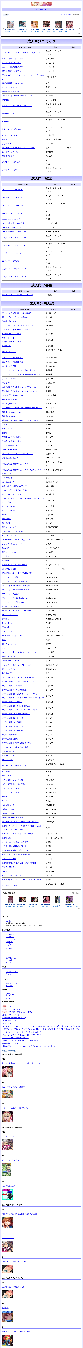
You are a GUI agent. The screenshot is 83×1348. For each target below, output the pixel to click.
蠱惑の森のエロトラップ (11, 1043)
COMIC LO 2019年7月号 (11, 219)
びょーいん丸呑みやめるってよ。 (15, 766)
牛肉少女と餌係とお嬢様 (11, 437)
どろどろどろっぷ (9, 631)
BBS (41, 9)
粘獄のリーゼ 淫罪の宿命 (12, 129)
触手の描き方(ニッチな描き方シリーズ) (17, 295)
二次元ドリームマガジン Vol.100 (14, 277)
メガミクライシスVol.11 (11, 170)
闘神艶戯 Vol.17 (8, 121)
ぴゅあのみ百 (7, 760)
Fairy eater (6, 772)
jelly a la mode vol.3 (9, 506)
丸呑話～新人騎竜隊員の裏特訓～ (15, 846)
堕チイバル (6, 383)
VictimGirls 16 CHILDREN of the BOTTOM (18, 677)
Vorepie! (5, 797)
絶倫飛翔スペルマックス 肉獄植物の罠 (17, 573)
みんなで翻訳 (44, 907)
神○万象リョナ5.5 (9, 535)
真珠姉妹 (5, 560)
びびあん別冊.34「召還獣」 (12, 722)
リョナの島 (6, 1023)
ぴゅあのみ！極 (8, 755)
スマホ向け (10, 960)
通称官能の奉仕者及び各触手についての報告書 (20, 420)
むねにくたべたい (22, 31)
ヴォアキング (21, 907)
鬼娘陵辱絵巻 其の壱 (10, 399)
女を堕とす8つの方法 (10, 87)
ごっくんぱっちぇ (9, 482)
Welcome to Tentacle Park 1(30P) (14, 1018)
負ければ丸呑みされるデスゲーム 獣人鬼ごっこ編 (21, 1063)
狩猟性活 (5, 548)
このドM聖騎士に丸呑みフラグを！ (16, 486)
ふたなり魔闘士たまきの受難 (13, 784)
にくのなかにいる (9, 644)
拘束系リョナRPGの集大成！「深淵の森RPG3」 (20, 1214)
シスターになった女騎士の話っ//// (15, 1038)
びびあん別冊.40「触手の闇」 (13, 730)
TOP (35, 9)
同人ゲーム (10, 937)
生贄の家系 (6, 346)
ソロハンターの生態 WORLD (13, 602)
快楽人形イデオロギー (10, 91)
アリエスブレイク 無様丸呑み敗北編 (16, 330)
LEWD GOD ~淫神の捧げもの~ (14, 1261)
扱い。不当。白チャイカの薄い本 (15, 317)
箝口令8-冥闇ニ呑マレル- (12, 412)
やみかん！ (6, 871)
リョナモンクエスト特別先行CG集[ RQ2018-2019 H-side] (23, 1035)
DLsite (75, 893)
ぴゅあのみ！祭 (8, 751)
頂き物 (8, 998)
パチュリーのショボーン (11, 661)
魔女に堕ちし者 (8, 805)
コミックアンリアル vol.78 (12, 197)
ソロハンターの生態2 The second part (16, 586)
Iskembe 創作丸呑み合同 (11, 334)
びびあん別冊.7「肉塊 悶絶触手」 (15, 690)
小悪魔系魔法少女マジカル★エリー (16, 464)
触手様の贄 (6, 523)
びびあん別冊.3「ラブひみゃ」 (14, 686)
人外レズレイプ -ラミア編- (12, 531)
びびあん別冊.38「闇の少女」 (13, 726)
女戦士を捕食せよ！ (10, 404)
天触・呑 (5, 627)
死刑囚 (4, 515)
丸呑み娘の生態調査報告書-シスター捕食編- (19, 863)
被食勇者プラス (8, 673)
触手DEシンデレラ (9, 527)
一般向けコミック (12, 983)
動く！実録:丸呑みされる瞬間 (13, 1087)
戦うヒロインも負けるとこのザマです (17, 106)
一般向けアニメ (12, 972)
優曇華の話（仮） (9, 352)
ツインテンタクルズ (10, 615)
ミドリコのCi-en (11, 995)
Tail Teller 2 (6, 1308)
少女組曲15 (6, 100)
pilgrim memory (7, 143)
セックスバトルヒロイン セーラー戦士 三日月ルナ (21, 1032)
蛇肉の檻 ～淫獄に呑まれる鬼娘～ (21, 1012)
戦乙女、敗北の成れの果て (12, 67)
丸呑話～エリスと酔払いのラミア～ (16, 842)
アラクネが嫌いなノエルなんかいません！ (18, 325)
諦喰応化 (5, 619)
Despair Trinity (7, 623)
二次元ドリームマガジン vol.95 (14, 253)
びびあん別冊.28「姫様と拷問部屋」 (16, 714)
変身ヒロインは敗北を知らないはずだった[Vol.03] (21, 1040)
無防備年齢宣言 (8, 156)
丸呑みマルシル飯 (9, 859)
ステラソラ (12, 1006)
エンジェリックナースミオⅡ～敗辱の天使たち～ (21, 374)
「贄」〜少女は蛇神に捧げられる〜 (16, 1108)
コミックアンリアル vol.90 (12, 213)
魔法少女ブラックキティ (11, 1015)
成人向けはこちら (66, 15)
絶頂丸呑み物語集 (9, 569)
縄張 (4, 640)
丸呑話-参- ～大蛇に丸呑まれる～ (15, 850)
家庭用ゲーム (11, 958)
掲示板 (8, 921)
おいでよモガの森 (9, 379)
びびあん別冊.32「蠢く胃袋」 (13, 718)
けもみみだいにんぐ (10, 458)
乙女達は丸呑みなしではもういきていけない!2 (20, 391)
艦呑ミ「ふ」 (7, 429)
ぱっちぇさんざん (9, 669)
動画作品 (9, 942)
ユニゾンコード (8, 1136)
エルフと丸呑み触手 (10, 366)
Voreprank (55, 907)
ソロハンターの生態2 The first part (15, 581)
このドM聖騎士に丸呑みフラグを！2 (16, 490)
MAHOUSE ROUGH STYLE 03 (13, 817)
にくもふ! (6, 648)
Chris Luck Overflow (9, 449)
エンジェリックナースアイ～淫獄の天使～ (18, 370)
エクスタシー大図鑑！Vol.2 (12, 358)
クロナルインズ (14, 1009)
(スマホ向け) (13, 939)
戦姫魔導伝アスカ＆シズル (12, 83)
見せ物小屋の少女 (9, 867)
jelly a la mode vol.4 (9, 510)
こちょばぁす (7, 478)
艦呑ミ (4, 424)
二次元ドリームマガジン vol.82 (14, 245)
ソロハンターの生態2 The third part (15, 590)
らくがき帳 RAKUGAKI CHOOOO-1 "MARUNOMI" (21, 880)
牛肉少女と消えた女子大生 (12, 441)
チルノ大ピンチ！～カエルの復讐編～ (17, 610)
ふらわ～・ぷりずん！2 (11, 792)
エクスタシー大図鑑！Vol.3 (12, 362)
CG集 (8, 946)
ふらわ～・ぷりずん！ (10, 788)
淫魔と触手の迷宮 (9, 1020)
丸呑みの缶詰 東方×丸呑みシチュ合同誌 (17, 834)
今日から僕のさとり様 (10, 445)
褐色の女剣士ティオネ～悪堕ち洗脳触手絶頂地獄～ (22, 408)
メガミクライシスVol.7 (11, 162)
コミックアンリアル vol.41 (12, 190)
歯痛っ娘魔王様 (10, 905)
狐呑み (4, 433)
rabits (66, 31)
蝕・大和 (5, 556)
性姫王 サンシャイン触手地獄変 (14, 565)
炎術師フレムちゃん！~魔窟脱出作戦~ (16, 1331)
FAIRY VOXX (7, 776)
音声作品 (9, 948)
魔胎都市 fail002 (8, 813)
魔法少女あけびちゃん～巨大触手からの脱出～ (20, 822)
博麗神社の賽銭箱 (9, 656)
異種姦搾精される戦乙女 (11, 71)
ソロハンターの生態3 (10, 594)
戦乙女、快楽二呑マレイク (12, 59)
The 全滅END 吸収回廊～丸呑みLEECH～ (18, 540)
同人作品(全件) (11, 934)
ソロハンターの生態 (10, 577)
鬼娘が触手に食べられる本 (12, 395)
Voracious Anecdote (9, 801)
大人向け (9, 962)
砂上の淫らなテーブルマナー (13, 494)
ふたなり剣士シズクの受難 (12, 780)
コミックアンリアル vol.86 (12, 205)
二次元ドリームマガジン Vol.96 (14, 261)
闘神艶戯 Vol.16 (8, 113)
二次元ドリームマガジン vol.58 (14, 238)
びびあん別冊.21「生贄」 (12, 702)
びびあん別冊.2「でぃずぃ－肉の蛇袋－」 (18, 681)
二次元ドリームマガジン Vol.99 (14, 269)
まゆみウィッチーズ (10, 152)
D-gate (8, 993)
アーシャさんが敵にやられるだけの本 (17, 313)
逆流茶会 (7, 31)
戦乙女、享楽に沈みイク (11, 63)
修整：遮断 (6, 519)
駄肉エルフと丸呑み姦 (10, 606)
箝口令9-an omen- (8, 416)
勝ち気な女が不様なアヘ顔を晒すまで (17, 96)
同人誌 (8, 944)
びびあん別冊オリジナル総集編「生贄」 (17, 743)
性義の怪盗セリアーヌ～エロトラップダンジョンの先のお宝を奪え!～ (29, 1046)
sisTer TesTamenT (8, 1186)
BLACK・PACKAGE (10, 135)
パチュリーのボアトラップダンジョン (17, 665)
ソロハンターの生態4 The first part (15, 598)
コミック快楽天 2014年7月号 (13, 223)
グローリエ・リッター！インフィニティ (17, 454)
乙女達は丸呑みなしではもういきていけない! (19, 387)
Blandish (5, 139)
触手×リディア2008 (9, 552)
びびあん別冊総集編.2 (10, 739)
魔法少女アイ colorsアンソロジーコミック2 (18, 148)
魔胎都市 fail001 (8, 809)
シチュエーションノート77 (12, 544)
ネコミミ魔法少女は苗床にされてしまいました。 (21, 652)
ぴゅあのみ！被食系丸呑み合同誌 (15, 747)
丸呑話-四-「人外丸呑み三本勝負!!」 (16, 854)
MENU (47, 9)
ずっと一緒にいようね (10, 1160)
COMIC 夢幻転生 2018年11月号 (14, 232)
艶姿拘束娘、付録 (9, 321)
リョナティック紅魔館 (10, 885)
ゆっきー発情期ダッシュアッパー (15, 875)
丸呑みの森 (6, 838)
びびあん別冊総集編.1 (10, 735)
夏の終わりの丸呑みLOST (12, 636)
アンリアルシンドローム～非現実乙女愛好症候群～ (22, 53)
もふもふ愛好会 (45, 31)
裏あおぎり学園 (57, 31)
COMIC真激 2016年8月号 (11, 227)
